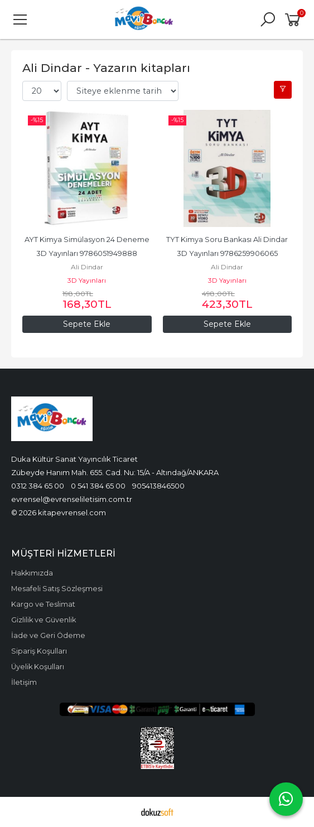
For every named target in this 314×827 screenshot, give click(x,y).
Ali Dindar (87, 267)
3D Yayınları (86, 280)
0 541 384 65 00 (98, 485)
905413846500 (158, 485)
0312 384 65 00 (37, 485)
